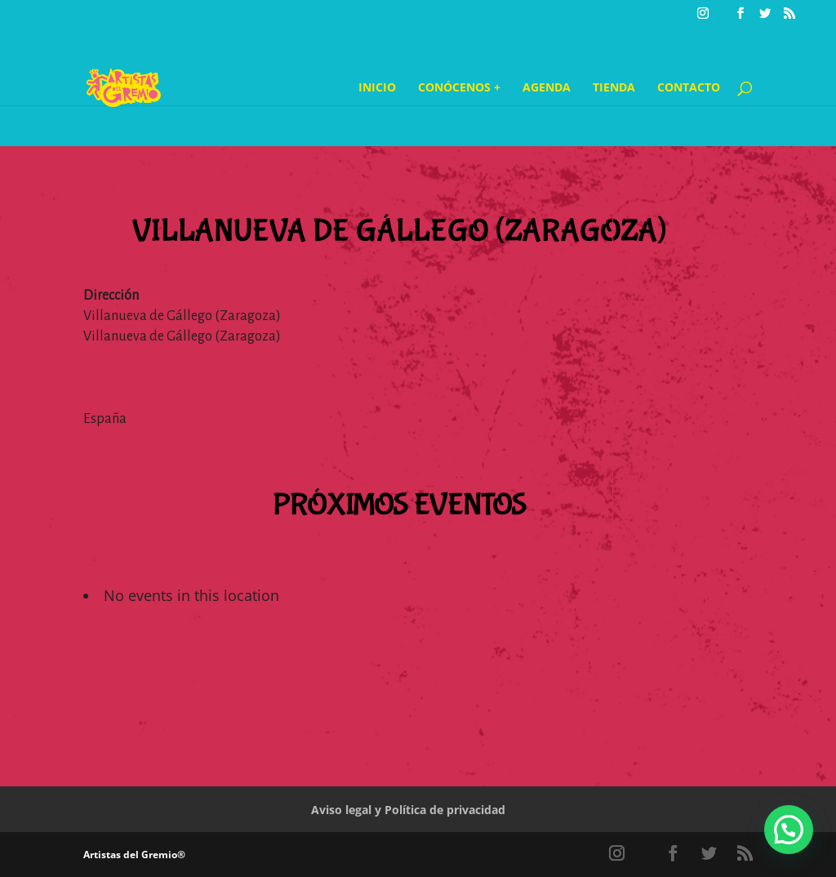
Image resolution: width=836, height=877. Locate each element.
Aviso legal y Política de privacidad (408, 809)
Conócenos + (459, 88)
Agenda (546, 88)
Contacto (688, 88)
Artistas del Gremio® (134, 854)
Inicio (377, 88)
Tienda (614, 88)
